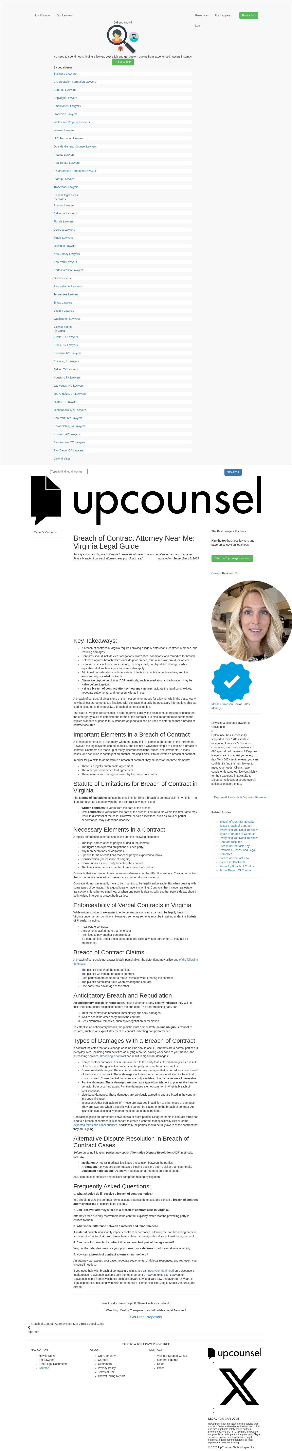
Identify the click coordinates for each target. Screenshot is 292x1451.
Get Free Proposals (146, 1317)
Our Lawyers (65, 15)
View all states (63, 326)
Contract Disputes (231, 842)
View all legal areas (66, 195)
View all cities (62, 458)
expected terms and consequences (95, 1125)
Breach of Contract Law (234, 858)
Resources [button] (202, 15)
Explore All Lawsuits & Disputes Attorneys (240, 797)
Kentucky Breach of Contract (238, 866)
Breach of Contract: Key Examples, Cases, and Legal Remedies (238, 850)
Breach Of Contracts (232, 862)
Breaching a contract (113, 1056)
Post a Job (123, 62)
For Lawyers (222, 15)
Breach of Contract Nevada (237, 821)
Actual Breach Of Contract (236, 870)
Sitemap (44, 1368)
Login (198, 25)
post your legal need (161, 1270)
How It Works (42, 15)
